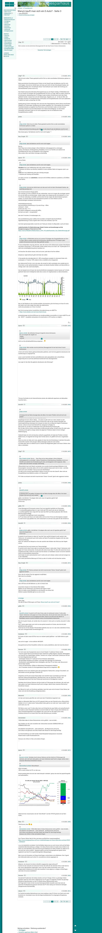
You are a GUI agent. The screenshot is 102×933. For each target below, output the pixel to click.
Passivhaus (7, 27)
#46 (69, 404)
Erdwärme (7, 39)
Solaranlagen (8, 43)
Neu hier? (7, 15)
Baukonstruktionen (9, 19)
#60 (69, 875)
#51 (69, 563)
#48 (69, 482)
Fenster (6, 23)
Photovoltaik (7, 45)
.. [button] (42, 130)
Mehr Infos (34, 932)
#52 (69, 606)
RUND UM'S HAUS (9, 54)
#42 (69, 116)
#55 (69, 695)
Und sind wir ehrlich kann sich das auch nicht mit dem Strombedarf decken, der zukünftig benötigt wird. (43, 187)
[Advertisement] (44, 27)
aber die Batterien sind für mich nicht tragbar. (35, 143)
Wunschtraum (30, 765)
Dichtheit (6, 26)
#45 (69, 325)
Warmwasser (8, 40)
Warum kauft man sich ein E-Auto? (50, 602)
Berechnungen (8, 50)
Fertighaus (7, 21)
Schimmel (7, 29)
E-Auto (20, 8)
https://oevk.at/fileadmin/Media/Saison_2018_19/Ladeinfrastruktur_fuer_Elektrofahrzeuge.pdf (43, 230)
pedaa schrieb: (23, 411)
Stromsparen (8, 42)
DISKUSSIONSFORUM (10, 10)
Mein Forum (7, 12)
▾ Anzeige (21, 598)
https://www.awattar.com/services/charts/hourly (33, 312)
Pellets (6, 37)
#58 (69, 821)
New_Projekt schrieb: (24, 458)
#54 (69, 649)
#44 (69, 157)
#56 (69, 718)
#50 (69, 523)
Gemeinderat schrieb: (25, 829)
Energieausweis (8, 31)
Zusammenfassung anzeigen (26, 15)
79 (64, 39)
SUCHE (6, 56)
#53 (69, 634)
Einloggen (22, 930)
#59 (69, 861)
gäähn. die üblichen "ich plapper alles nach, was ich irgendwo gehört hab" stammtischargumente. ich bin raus (42, 531)
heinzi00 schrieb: (23, 490)
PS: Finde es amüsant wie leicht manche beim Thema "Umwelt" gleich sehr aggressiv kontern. (42, 570)
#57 (69, 750)
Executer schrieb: (23, 757)
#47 (69, 451)
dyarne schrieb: (23, 333)
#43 (69, 136)
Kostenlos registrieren (24, 932)
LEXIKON (6, 53)
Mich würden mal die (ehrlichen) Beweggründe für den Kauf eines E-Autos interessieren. (42, 347)
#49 (69, 506)
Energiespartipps (9, 48)
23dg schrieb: (23, 124)
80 (67, 39)
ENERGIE (6, 34)
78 (61, 39)
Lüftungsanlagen (9, 47)
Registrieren (7, 13)
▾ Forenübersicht (27, 8)
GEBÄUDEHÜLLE (8, 18)
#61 (69, 891)
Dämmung (7, 24)
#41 (69, 76)
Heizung (6, 35)
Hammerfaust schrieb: (25, 765)
